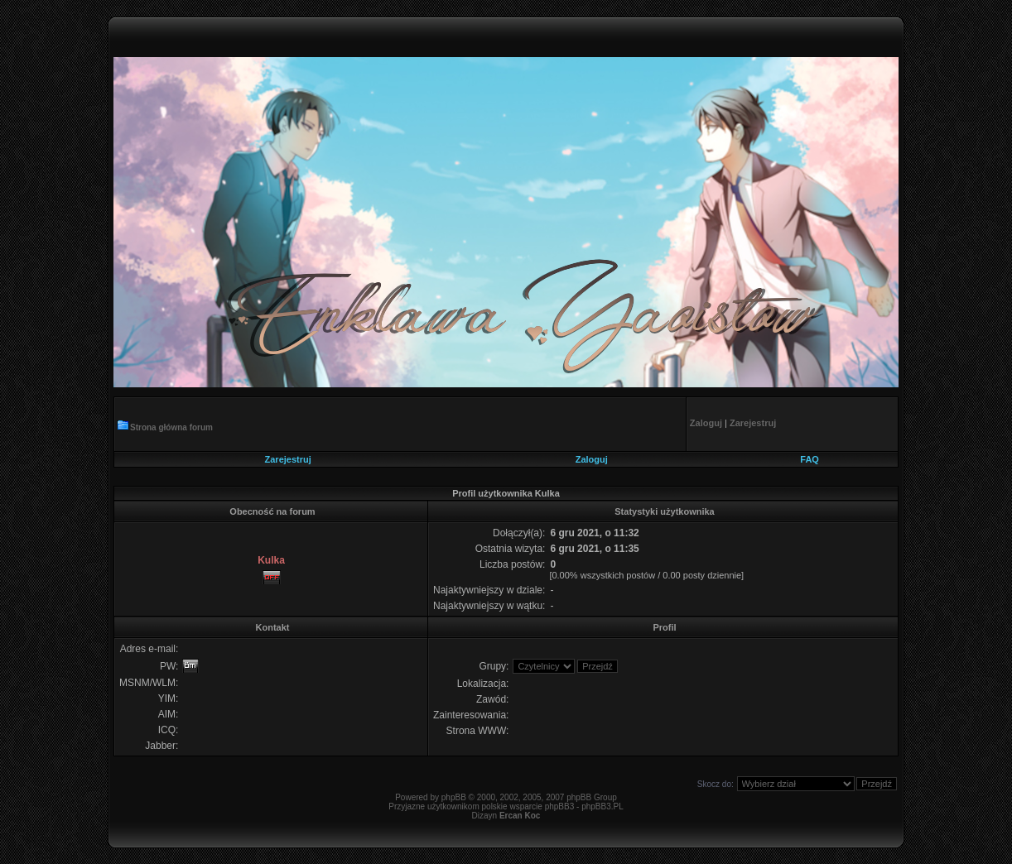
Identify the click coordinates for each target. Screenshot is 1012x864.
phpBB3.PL (602, 806)
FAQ (809, 459)
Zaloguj (592, 459)
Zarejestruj (288, 459)
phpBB (453, 797)
